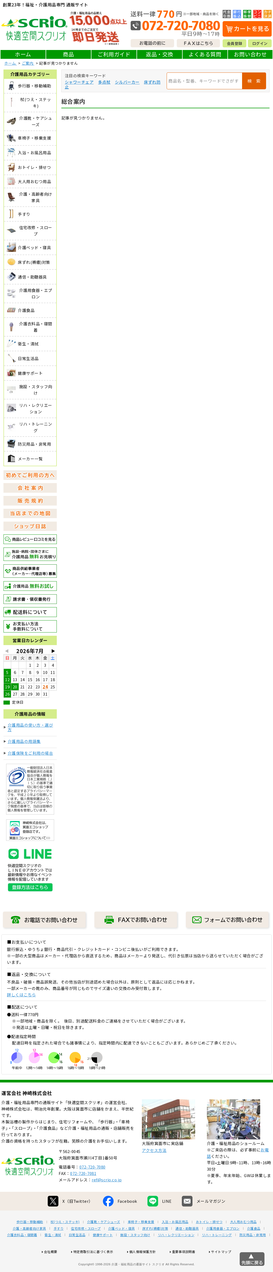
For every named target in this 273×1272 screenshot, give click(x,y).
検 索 (254, 81)
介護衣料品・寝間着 (22, 1252)
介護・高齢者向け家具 (29, 1245)
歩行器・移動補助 (30, 1239)
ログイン (260, 43)
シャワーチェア (79, 82)
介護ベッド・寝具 (121, 1245)
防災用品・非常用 (252, 1252)
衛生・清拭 (53, 1252)
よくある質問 (204, 54)
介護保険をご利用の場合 (30, 753)
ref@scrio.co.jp (107, 1197)
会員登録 (234, 43)
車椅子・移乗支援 (141, 1239)
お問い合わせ (250, 54)
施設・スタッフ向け (135, 1252)
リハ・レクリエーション (176, 1252)
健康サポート (103, 1252)
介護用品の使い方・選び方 (30, 727)
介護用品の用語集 (24, 741)
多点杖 (104, 82)
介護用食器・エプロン (223, 1245)
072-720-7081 (83, 1190)
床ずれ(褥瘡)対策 (155, 1245)
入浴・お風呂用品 (175, 1239)
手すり (59, 1245)
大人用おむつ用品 (243, 1239)
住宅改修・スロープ (86, 1245)
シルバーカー (127, 82)
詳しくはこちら (21, 994)
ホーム (23, 54)
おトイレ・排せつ (209, 1239)
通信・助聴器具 (187, 1245)
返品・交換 (159, 54)
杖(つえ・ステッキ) (65, 1239)
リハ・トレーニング (217, 1252)
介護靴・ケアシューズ (103, 1239)
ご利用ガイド (114, 54)
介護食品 (253, 1245)
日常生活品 (77, 1252)
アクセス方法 (154, 1167)
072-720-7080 (92, 1184)
